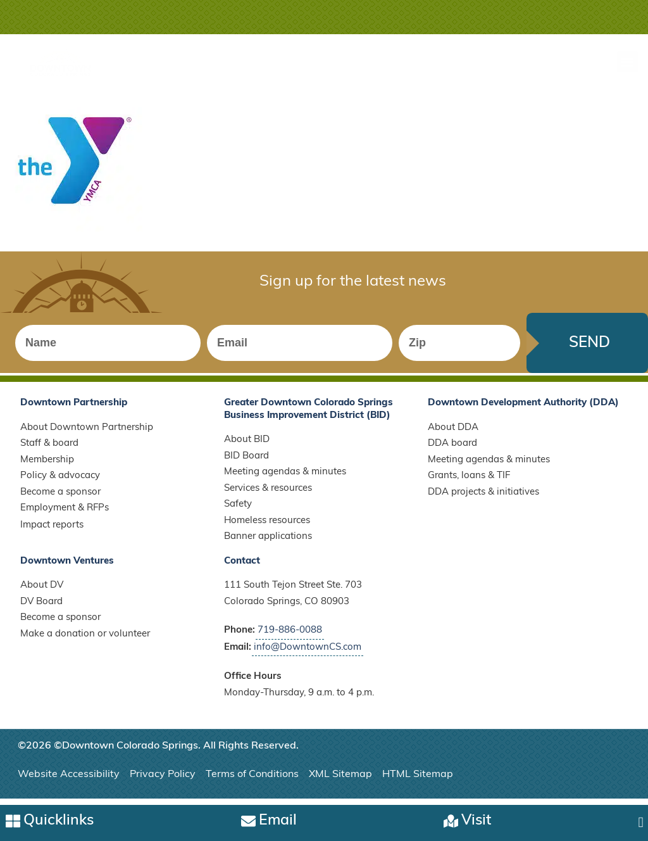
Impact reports (52, 530)
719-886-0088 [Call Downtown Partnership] (290, 636)
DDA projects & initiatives (483, 497)
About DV (41, 591)
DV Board (41, 607)
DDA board (452, 449)
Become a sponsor (60, 497)
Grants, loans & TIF (469, 481)
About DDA (453, 433)
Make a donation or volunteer (85, 639)
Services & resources (268, 493)
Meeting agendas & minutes (285, 478)
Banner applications (268, 542)
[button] (627, 61)
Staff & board (49, 449)
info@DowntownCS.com (307, 652)
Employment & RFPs (64, 514)
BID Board (246, 461)
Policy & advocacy (60, 481)
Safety (238, 510)
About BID (247, 445)
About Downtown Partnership (86, 433)
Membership (47, 465)
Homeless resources (267, 526)
